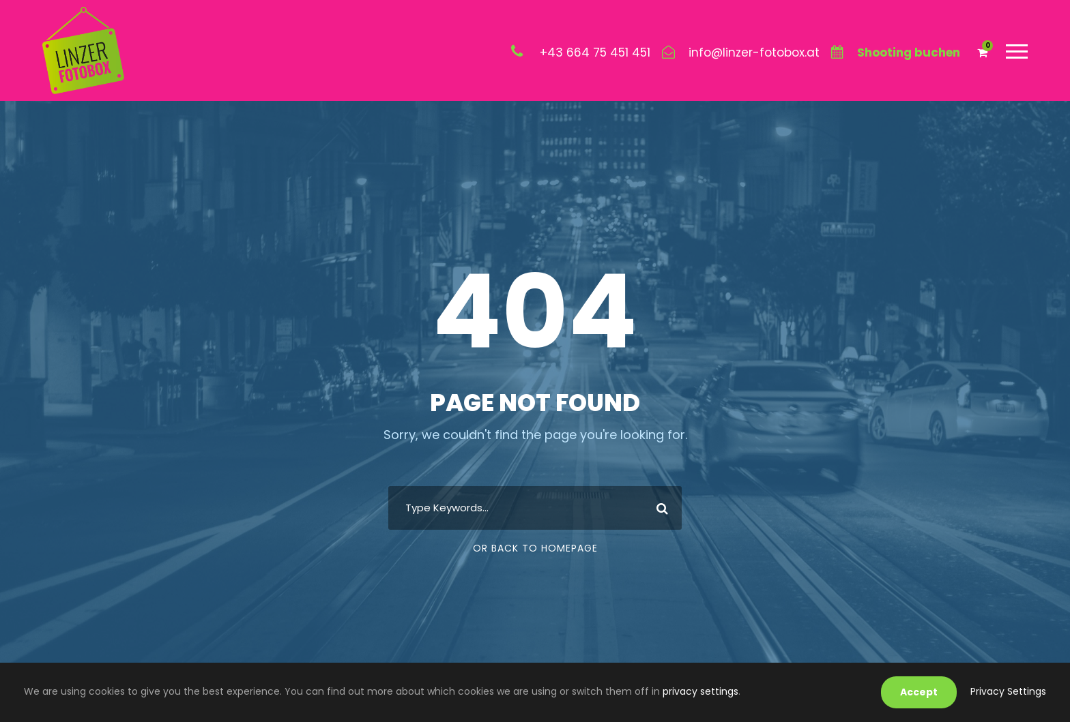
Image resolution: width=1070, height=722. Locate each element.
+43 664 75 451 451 (595, 52)
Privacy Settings (1008, 691)
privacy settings (700, 691)
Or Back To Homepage (535, 548)
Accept (919, 692)
